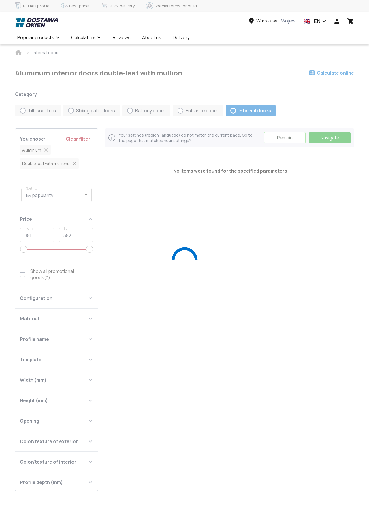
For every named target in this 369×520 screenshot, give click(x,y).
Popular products (38, 37)
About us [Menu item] (151, 37)
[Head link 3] (272, 20)
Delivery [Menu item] (181, 37)
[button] (315, 21)
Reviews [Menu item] (122, 37)
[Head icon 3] (350, 21)
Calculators (86, 37)
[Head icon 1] (336, 21)
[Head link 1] (36, 22)
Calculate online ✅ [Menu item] (221, 37)
